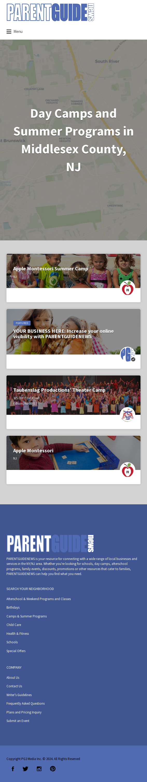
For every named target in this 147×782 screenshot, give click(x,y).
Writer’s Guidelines (19, 695)
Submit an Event (17, 721)
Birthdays (12, 607)
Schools (12, 642)
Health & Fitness (17, 633)
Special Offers (15, 651)
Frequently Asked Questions (25, 703)
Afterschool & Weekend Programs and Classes (38, 599)
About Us (12, 677)
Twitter (25, 769)
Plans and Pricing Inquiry (23, 712)
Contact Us (14, 686)
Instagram (39, 769)
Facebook (13, 769)
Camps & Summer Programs (26, 616)
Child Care (13, 625)
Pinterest (52, 769)
